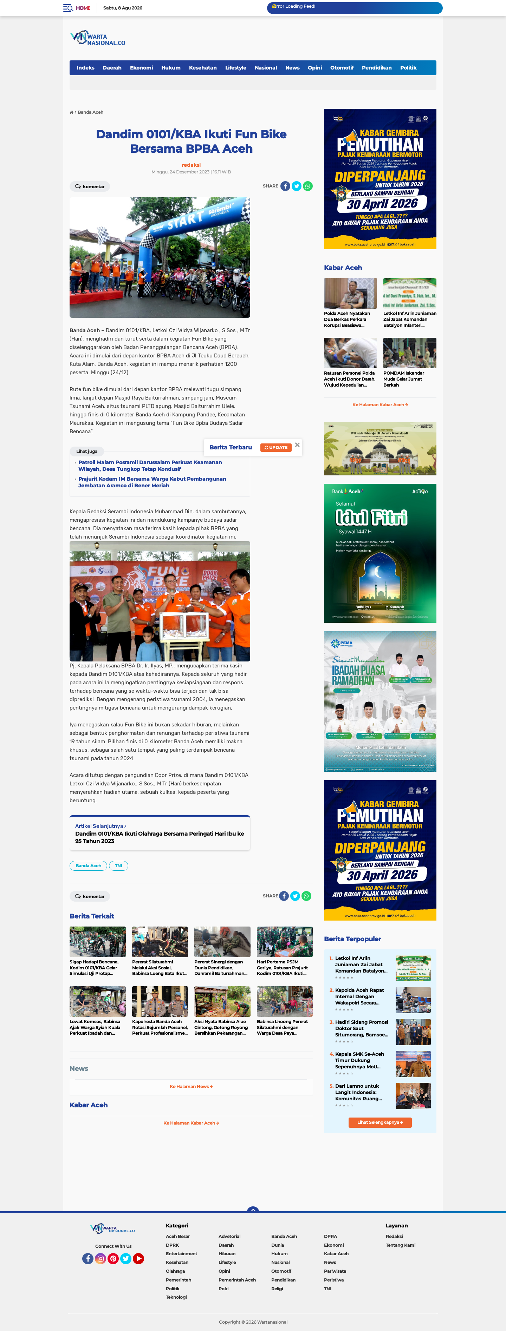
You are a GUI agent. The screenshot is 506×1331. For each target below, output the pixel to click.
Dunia (277, 1245)
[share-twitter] (296, 186)
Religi (277, 1288)
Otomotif (341, 68)
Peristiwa (334, 1280)
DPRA (330, 1236)
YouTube (143, 1262)
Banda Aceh (88, 865)
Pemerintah (178, 1280)
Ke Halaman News (191, 1086)
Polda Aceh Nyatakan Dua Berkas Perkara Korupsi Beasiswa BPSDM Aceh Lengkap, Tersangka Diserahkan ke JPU (350, 319)
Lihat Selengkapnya (380, 1122)
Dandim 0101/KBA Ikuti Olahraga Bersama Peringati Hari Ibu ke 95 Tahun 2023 (159, 837)
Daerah (112, 68)
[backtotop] (253, 1212)
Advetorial (229, 1236)
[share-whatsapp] (308, 186)
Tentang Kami (400, 1245)
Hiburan (227, 1253)
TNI (118, 865)
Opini (315, 68)
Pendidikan (377, 68)
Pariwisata (335, 1271)
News (292, 68)
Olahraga (175, 1271)
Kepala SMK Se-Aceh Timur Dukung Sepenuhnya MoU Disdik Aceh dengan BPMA (359, 1060)
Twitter (129, 1262)
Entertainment (181, 1253)
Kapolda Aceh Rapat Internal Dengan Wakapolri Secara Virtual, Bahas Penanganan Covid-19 (361, 996)
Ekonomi (141, 68)
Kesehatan (203, 68)
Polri (223, 1288)
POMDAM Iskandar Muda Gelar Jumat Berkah (403, 379)
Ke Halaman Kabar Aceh (191, 1123)
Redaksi (394, 1236)
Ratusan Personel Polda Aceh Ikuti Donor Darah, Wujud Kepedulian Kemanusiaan (349, 379)
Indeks (85, 68)
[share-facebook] (285, 186)
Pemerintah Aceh (237, 1280)
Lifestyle (235, 68)
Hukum (171, 68)
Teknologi (176, 1297)
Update (276, 447)
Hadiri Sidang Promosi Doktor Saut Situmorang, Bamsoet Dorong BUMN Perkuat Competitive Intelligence (362, 1028)
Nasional (266, 68)
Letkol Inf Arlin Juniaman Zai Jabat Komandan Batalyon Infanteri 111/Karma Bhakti (409, 319)
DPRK (172, 1245)
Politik (408, 68)
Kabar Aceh (89, 1105)
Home (83, 8)
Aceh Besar (178, 1236)
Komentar (89, 186)
